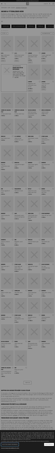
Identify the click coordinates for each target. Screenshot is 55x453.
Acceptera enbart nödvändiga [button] (10, 444)
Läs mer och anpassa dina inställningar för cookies (10, 448)
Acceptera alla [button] (49, 444)
